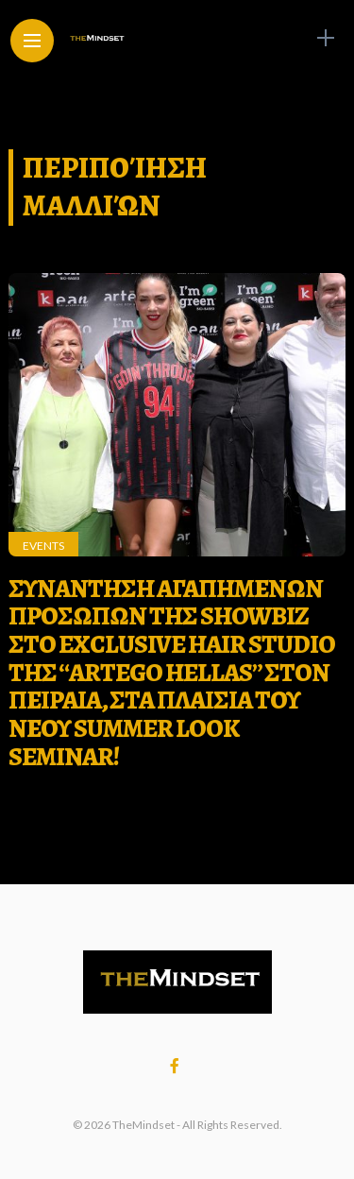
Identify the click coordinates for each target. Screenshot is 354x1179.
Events (43, 545)
